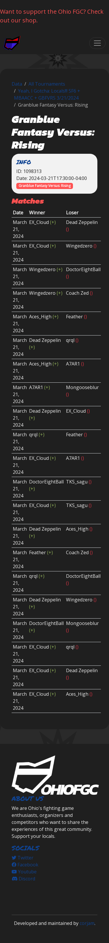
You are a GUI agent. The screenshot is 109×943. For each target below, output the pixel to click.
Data (17, 84)
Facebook (25, 864)
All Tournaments (46, 84)
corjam (87, 923)
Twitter (22, 857)
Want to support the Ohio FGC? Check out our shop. (51, 16)
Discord (23, 878)
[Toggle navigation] (97, 43)
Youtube (24, 871)
